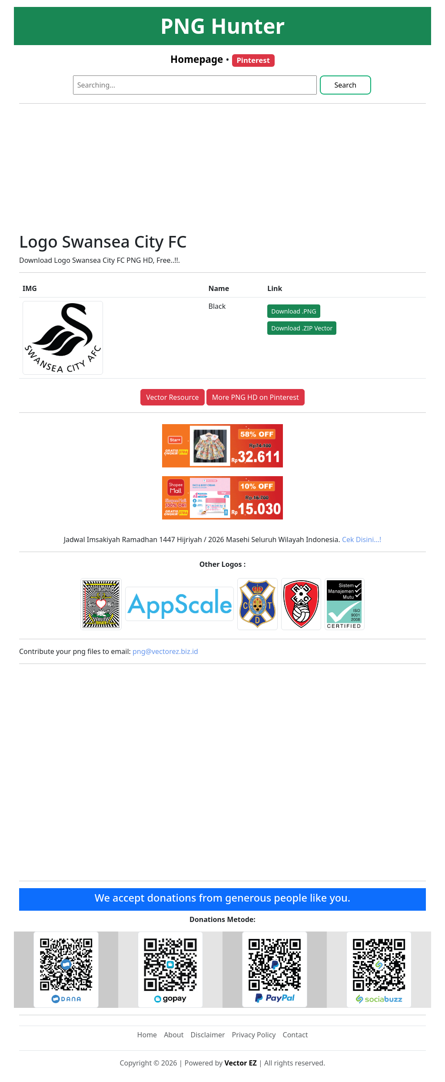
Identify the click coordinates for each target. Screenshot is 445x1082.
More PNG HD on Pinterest (255, 397)
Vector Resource (172, 397)
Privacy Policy (254, 1035)
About (173, 1035)
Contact (295, 1035)
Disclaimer (208, 1035)
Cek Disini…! (361, 539)
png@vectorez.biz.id (165, 651)
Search (346, 85)
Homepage (196, 59)
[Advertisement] (222, 171)
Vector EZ (240, 1063)
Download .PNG (293, 311)
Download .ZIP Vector (301, 328)
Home (147, 1035)
